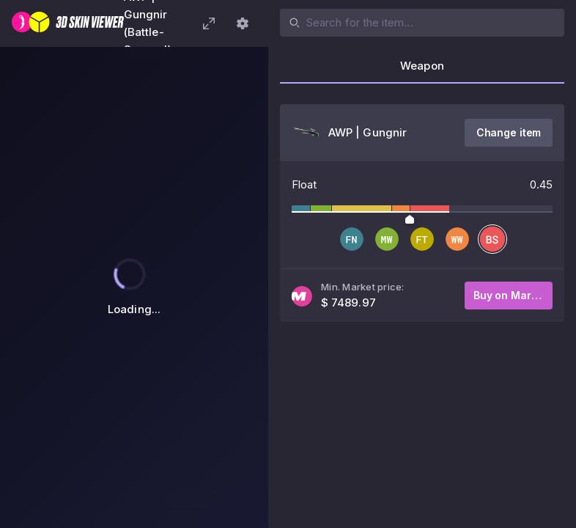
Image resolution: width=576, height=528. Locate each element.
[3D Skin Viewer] (68, 23)
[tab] (422, 70)
